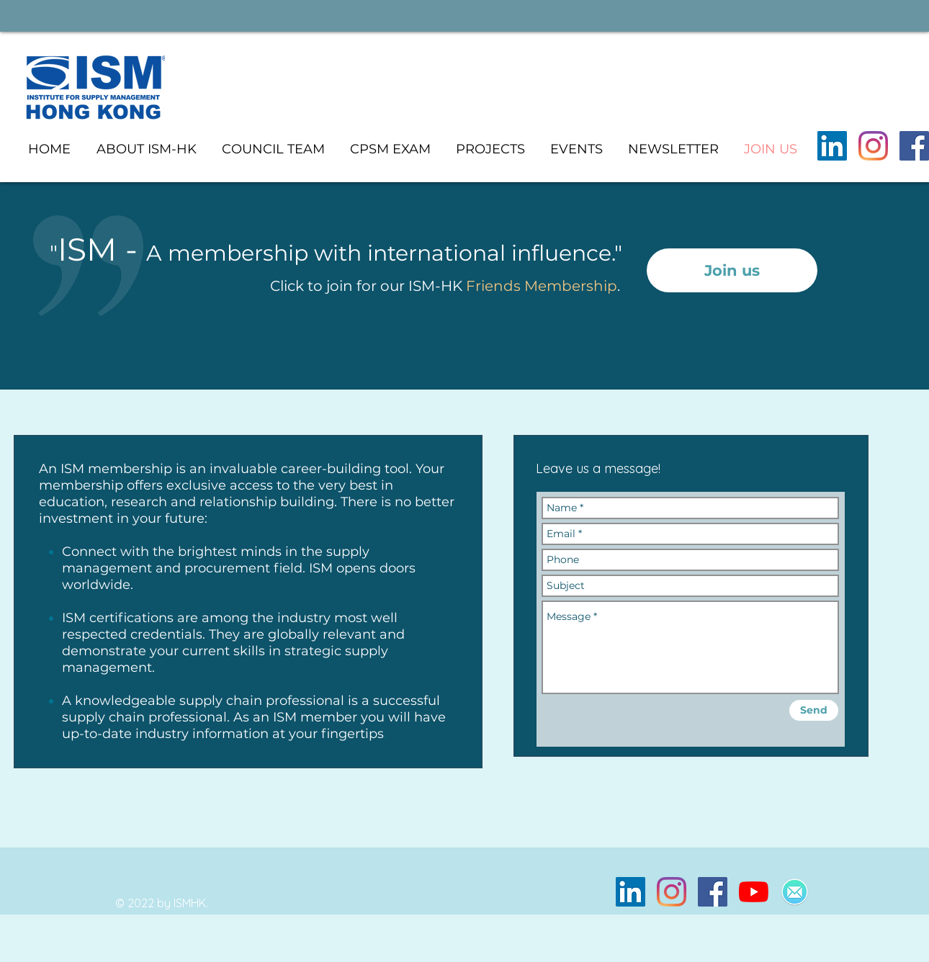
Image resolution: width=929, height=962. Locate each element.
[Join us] (732, 270)
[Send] (813, 710)
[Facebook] (914, 146)
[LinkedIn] (832, 146)
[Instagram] (873, 146)
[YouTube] (753, 892)
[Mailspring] (794, 892)
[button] (490, 149)
